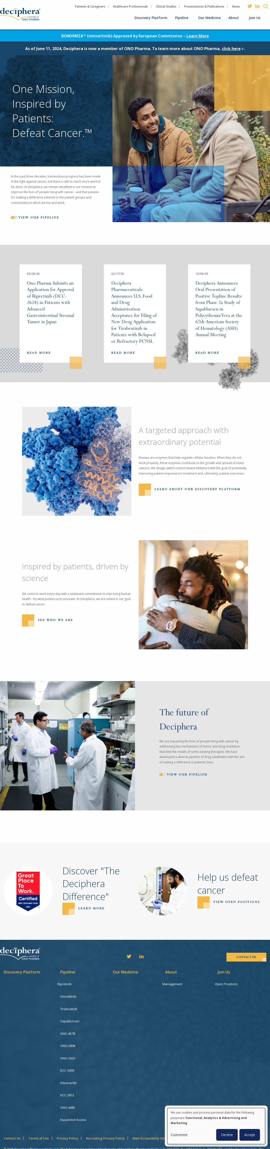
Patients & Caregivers (90, 6)
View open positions (236, 902)
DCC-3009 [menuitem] (67, 1061)
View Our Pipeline (187, 774)
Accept (249, 1134)
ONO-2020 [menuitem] (67, 1050)
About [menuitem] (233, 17)
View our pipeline (38, 217)
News (236, 6)
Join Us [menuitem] (254, 17)
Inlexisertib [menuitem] (68, 1072)
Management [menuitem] (175, 984)
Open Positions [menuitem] (229, 984)
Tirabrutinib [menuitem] (68, 1006)
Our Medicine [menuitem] (209, 17)
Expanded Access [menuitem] (73, 1105)
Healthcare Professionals (130, 6)
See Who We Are (55, 620)
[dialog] (216, 1126)
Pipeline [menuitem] (181, 17)
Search (265, 6)
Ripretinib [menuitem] (67, 984)
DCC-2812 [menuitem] (67, 1083)
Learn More (197, 36)
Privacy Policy (67, 1122)
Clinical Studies (166, 6)
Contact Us (12, 1122)
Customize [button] (179, 1134)
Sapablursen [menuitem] (69, 1017)
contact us (246, 957)
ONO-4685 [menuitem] (67, 1094)
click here (233, 48)
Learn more (91, 909)
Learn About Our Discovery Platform (198, 489)
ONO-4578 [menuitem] (67, 1028)
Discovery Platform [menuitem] (151, 17)
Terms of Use (38, 1122)
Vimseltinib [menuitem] (68, 995)
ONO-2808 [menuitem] (67, 1039)
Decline (227, 1134)
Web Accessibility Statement (155, 1122)
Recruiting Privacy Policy (105, 1122)
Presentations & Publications (204, 6)
